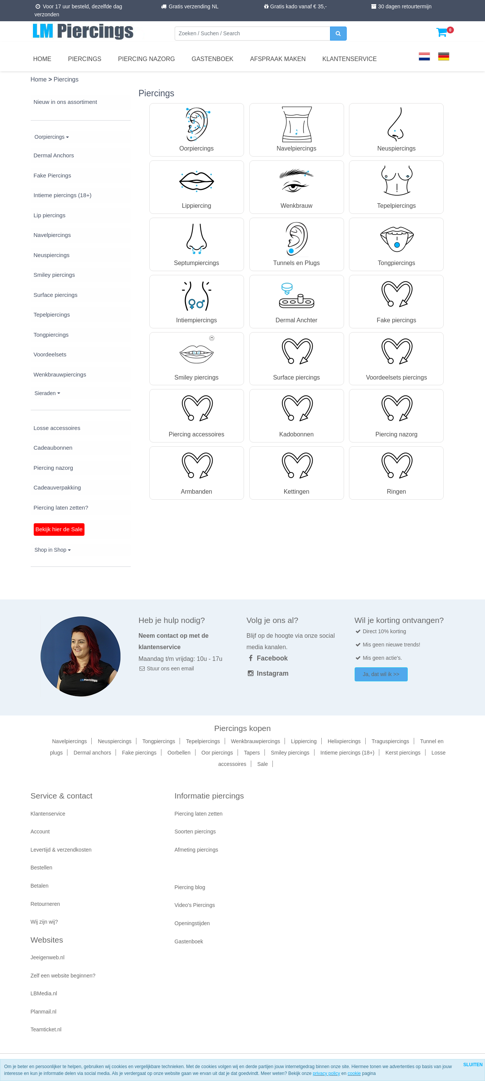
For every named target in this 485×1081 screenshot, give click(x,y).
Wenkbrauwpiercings (60, 374)
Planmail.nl (43, 1012)
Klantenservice (349, 59)
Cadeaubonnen (53, 447)
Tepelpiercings (52, 314)
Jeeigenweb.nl (48, 957)
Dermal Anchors (54, 155)
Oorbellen (179, 753)
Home (42, 59)
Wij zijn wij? (44, 922)
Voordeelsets (50, 354)
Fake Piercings (52, 175)
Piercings (85, 59)
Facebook (267, 658)
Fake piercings (139, 753)
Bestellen (42, 867)
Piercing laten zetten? (61, 507)
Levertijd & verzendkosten (61, 850)
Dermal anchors (92, 753)
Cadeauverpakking (57, 487)
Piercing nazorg (146, 59)
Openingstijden (192, 923)
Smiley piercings (54, 274)
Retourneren (45, 904)
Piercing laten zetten (199, 814)
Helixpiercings (344, 741)
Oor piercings (217, 753)
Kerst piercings (403, 753)
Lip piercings (50, 215)
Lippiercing (304, 741)
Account (40, 831)
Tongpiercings (51, 334)
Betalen (39, 886)
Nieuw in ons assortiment (65, 102)
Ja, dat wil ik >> (381, 674)
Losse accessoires (57, 428)
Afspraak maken (278, 59)
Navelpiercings (52, 235)
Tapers (252, 753)
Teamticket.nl (46, 1029)
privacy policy (326, 1073)
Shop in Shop (50, 550)
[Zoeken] (252, 34)
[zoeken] (338, 34)
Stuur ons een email (166, 668)
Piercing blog (190, 887)
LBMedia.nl (44, 993)
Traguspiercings (390, 741)
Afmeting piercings (196, 850)
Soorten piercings (195, 831)
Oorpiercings (49, 137)
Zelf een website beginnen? (63, 976)
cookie (354, 1073)
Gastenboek (212, 59)
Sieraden (45, 393)
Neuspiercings (52, 255)
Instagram (268, 673)
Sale (262, 764)
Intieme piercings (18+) (63, 195)
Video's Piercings (195, 905)
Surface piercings (56, 295)
